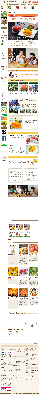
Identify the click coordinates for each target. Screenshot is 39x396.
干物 (2, 94)
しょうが (3, 56)
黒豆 (32, 325)
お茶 (16, 334)
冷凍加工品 (3, 63)
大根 (2, 49)
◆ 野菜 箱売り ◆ (4, 25)
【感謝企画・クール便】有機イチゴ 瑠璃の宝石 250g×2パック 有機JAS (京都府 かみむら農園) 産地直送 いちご (23, 278)
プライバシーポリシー (20, 393)
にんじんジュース (4, 79)
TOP (3, 393)
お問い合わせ (34, 393)
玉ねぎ (2, 51)
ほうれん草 (3, 55)
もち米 (2, 40)
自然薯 (25, 320)
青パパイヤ (25, 324)
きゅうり (33, 322)
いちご (2, 71)
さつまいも (3, 53)
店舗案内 (7, 393)
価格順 (12, 222)
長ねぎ (2, 52)
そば (2, 92)
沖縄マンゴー (3, 68)
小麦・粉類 (3, 41)
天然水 (17, 331)
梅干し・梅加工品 (4, 91)
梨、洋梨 (10, 333)
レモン (9, 335)
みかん (9, 332)
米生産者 (3, 29)
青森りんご (3, 69)
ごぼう (25, 322)
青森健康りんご (11, 331)
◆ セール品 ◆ (3, 24)
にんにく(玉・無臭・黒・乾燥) (3, 58)
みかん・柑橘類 (4, 72)
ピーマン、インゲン (34, 323)
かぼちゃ (33, 320)
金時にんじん (33, 321)
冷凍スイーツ (3, 83)
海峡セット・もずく (4, 96)
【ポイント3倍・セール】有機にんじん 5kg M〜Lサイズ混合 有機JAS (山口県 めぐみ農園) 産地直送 (23, 298)
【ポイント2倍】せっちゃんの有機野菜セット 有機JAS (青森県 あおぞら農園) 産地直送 (33, 298)
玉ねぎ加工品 (18, 332)
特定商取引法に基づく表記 (12, 393)
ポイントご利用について (28, 393)
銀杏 (32, 324)
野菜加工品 (3, 98)
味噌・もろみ (3, 97)
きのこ (2, 62)
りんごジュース (4, 80)
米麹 (2, 95)
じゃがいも (3, 57)
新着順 (15, 222)
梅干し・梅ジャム (18, 335)
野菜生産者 (3, 30)
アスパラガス (3, 48)
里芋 (2, 54)
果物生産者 (3, 31)
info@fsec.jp (29, 381)
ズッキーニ (33, 326)
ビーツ (2, 50)
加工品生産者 (3, 32)
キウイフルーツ (4, 70)
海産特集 (3, 93)
